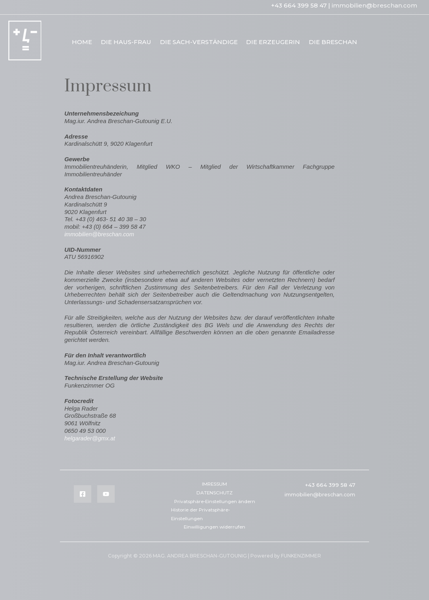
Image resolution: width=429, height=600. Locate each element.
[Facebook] (82, 494)
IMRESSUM (214, 484)
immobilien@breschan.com (374, 5)
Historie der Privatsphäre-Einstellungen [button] (204, 524)
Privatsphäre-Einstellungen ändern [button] (206, 506)
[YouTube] (106, 494)
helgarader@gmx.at (90, 438)
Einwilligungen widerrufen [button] (214, 537)
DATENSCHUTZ (214, 493)
